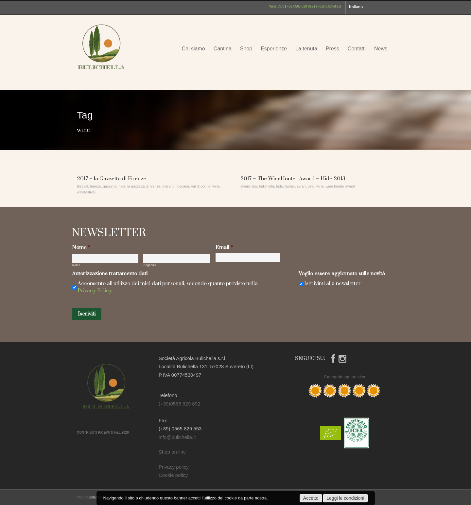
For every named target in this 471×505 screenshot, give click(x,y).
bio (254, 186)
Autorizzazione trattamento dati (110, 274)
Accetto (311, 498)
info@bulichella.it (328, 6)
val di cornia (200, 186)
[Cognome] (176, 258)
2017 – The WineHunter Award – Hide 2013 (292, 178)
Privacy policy (174, 467)
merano (168, 186)
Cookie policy (173, 475)
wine (216, 186)
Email (224, 247)
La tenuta (306, 48)
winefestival (86, 192)
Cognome (150, 265)
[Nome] (105, 258)
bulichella (266, 186)
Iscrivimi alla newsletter (332, 283)
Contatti (357, 48)
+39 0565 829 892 (300, 6)
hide (121, 186)
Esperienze (274, 48)
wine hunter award (340, 186)
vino (311, 186)
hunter (290, 186)
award (245, 186)
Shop (246, 48)
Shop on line (172, 452)
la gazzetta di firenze (143, 186)
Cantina (223, 48)
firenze (95, 186)
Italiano (356, 6)
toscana (183, 186)
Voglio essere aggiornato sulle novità (342, 274)
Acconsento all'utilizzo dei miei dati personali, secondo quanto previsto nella (168, 287)
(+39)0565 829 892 (179, 403)
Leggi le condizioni (345, 498)
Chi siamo (193, 48)
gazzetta (110, 186)
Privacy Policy (95, 290)
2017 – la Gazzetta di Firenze (111, 178)
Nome (81, 247)
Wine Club (276, 6)
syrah (301, 186)
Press (332, 48)
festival (82, 186)
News (380, 48)
